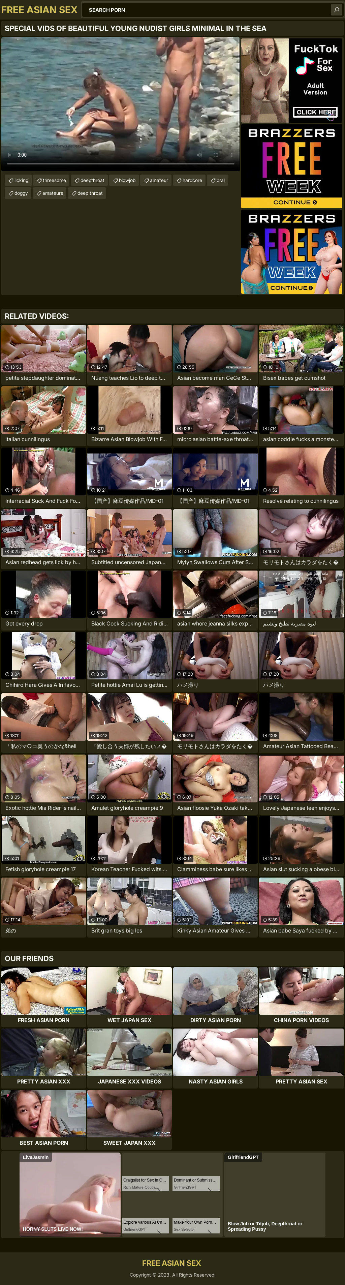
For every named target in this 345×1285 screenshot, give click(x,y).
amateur (159, 180)
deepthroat (92, 180)
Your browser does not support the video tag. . (120, 104)
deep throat (90, 193)
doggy (21, 193)
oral (221, 180)
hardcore (192, 180)
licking (21, 180)
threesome (54, 180)
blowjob (127, 180)
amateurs (52, 193)
